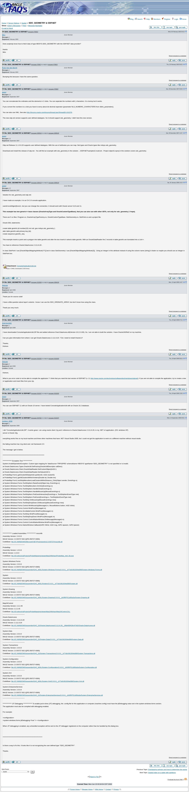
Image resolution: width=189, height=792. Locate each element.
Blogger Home (87, 789)
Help (147, 19)
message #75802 (36, 64)
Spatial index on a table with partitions (162, 773)
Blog (130, 19)
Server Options (13, 23)
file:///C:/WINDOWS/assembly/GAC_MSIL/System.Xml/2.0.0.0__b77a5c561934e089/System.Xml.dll (47, 681)
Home (183, 19)
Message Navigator (35, 26)
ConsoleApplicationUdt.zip (26, 266)
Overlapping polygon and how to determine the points (167, 769)
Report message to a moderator (177, 56)
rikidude (5, 285)
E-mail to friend (7, 28)
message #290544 (36, 133)
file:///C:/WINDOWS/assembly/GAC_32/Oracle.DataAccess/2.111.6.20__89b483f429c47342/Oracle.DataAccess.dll (53, 625)
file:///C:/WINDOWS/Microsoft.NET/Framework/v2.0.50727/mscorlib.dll (36, 542)
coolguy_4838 (7, 421)
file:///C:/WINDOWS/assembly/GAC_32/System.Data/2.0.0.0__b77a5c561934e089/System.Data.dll (47, 639)
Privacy (116, 789)
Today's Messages (13, 26)
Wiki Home (99, 789)
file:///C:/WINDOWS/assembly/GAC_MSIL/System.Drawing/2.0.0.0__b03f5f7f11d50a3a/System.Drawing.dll (50, 597)
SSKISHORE (7, 323)
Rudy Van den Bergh (9, 68)
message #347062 (36, 418)
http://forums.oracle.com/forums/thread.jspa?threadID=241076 (49, 112)
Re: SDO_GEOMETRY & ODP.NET (18, 64)
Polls (24, 26)
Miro (3, 35)
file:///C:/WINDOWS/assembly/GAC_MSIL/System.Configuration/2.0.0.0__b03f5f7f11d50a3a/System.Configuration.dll (54, 667)
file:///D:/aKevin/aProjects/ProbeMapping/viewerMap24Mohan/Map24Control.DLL (40, 612)
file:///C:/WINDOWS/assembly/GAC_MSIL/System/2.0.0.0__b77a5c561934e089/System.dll (44, 584)
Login (175, 19)
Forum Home (75, 789)
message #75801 (33, 32)
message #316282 (36, 358)
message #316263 (36, 320)
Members (155, 19)
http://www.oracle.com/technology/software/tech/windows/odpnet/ (114, 378)
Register (166, 19)
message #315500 (36, 282)
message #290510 (36, 89)
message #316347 (36, 393)
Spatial (23, 23)
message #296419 (36, 182)
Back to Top (94, 777)
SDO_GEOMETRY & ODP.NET (16, 32)
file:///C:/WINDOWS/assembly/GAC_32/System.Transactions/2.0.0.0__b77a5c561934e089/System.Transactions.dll (53, 653)
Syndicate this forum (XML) (175, 779)
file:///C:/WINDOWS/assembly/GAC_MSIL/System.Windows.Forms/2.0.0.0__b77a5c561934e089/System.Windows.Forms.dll (56, 570)
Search (138, 19)
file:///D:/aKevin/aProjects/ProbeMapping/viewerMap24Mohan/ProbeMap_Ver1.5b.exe (42, 556)
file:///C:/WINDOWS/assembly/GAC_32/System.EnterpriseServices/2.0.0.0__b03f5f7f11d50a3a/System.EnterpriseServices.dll (57, 695)
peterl (4, 92)
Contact (108, 789)
